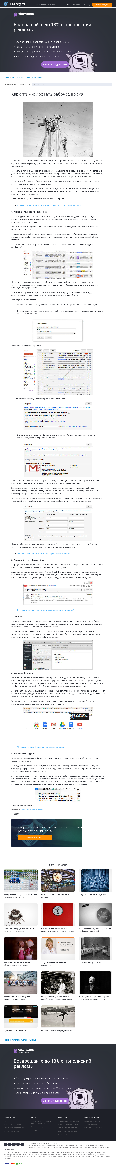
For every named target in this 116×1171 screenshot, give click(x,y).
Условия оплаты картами (12, 1166)
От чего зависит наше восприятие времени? (55, 896)
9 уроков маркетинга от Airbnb (16, 1031)
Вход (88, 4)
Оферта (34, 1130)
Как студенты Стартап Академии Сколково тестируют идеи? (17, 998)
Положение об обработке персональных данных (41, 1122)
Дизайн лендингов (91, 1124)
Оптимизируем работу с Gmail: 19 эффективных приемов (43, 553)
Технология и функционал (68, 1121)
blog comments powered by (20, 1040)
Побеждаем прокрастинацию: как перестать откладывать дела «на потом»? (57, 930)
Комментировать (35, 837)
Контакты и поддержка (40, 1127)
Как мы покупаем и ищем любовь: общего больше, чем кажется (18, 964)
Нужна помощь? (78, 4)
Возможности (40, 4)
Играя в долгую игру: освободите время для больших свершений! (95, 930)
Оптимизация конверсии (94, 1128)
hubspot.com (24, 809)
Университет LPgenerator (14, 1124)
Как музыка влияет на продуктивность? (57, 1031)
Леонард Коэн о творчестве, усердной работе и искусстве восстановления (94, 998)
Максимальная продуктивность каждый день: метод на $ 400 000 (20, 930)
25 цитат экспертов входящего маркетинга (53, 964)
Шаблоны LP (53, 4)
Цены (62, 4)
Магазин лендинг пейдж (67, 1128)
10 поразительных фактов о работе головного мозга (41, 747)
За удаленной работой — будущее (92, 895)
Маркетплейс (63, 1134)
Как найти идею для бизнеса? (90, 963)
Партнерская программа (67, 1131)
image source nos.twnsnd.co (35, 809)
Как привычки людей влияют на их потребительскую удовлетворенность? (57, 998)
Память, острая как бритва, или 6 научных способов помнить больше (49, 205)
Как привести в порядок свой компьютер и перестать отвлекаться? (20, 896)
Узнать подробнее (55, 64)
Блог (6, 1121)
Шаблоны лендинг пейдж (68, 1124)
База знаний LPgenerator (14, 1128)
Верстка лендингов (92, 1121)
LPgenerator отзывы (12, 1131)
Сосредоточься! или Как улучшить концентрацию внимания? (45, 610)
